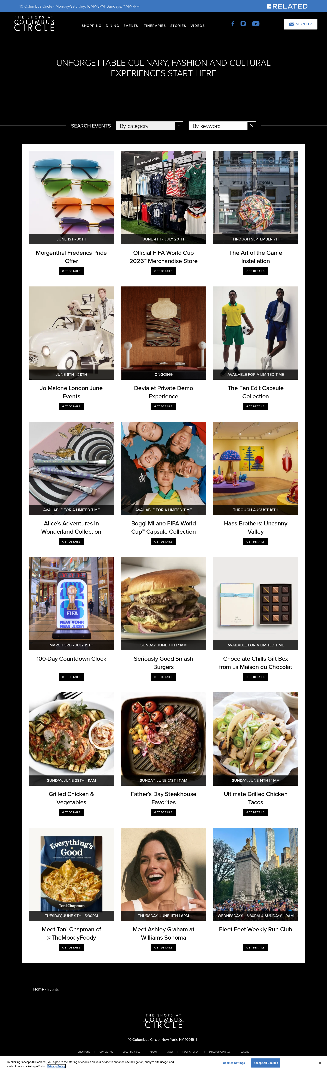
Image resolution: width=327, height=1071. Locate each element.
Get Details (71, 271)
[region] (163, 1063)
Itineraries (154, 25)
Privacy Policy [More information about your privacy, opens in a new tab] (56, 1066)
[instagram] (243, 23)
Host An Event (191, 1051)
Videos (198, 25)
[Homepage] (34, 23)
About (153, 1051)
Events (130, 25)
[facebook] (233, 23)
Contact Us (106, 1051)
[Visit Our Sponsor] (287, 6)
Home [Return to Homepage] (38, 989)
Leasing (245, 1051)
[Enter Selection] (251, 125)
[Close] (320, 1063)
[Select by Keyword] (222, 125)
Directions (84, 1051)
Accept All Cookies (266, 1062)
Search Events (91, 126)
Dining (112, 25)
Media (170, 1051)
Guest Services (131, 1051)
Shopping (91, 25)
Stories (178, 25)
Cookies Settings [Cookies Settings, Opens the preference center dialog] (234, 1062)
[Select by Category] (149, 125)
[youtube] (256, 23)
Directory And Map (220, 1051)
